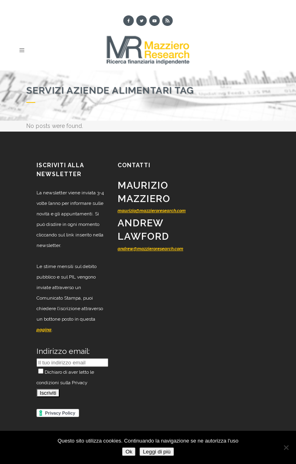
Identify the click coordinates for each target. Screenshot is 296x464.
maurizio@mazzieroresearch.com (152, 210)
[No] (286, 447)
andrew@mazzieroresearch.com (150, 248)
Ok (128, 452)
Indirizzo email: (63, 351)
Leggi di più (156, 452)
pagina (43, 329)
